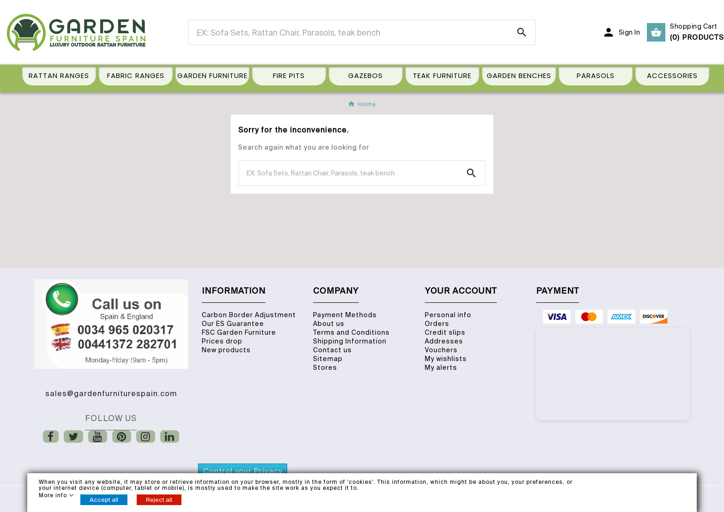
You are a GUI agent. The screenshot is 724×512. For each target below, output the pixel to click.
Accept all (104, 499)
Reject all (159, 499)
